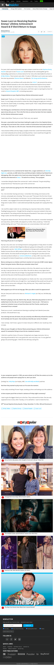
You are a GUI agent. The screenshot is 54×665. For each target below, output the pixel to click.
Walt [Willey (18, 249)
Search (3, 1)
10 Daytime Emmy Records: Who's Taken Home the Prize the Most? (35, 230)
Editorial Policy (18, 646)
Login (41, 1)
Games (12, 1)
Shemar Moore (19, 78)
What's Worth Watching (18, 628)
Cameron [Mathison (25, 256)
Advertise (9, 646)
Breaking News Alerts (32, 628)
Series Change (40, 9)
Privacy (5, 648)
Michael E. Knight (30, 293)
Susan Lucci (20, 71)
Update (16, 9)
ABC (17, 91)
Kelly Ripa (12, 381)
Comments (49, 31)
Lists (31, 1)
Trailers (36, 1)
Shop (8, 1)
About (4, 646)
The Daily (7, 628)
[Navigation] (2, 4)
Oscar (19, 177)
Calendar (18, 1)
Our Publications (10, 651)
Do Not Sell (21, 648)
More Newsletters (8, 631)
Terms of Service (12, 648)
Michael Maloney (5, 30)
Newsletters (25, 1)
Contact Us (26, 646)
